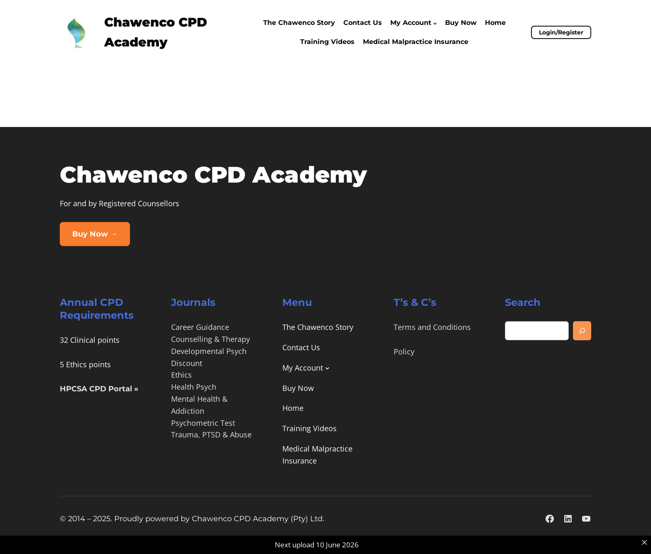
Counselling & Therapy (210, 339)
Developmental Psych (209, 351)
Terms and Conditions (432, 327)
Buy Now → (94, 234)
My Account (410, 23)
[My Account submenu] (435, 23)
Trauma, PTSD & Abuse (211, 434)
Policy (404, 351)
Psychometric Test (203, 423)
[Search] (582, 330)
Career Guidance (200, 327)
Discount (186, 363)
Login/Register (561, 32)
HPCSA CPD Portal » (99, 388)
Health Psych (193, 387)
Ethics (181, 375)
